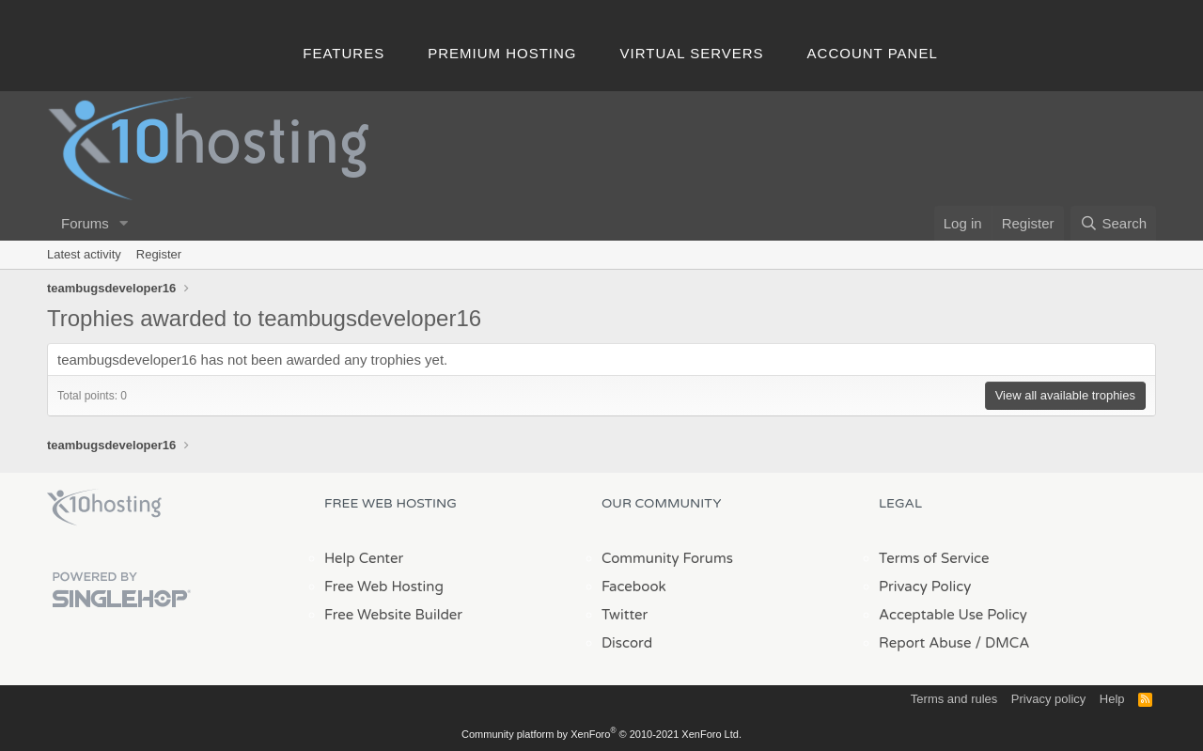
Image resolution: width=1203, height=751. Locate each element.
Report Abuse (925, 642)
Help (1112, 699)
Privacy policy (1048, 699)
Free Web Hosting (384, 586)
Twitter (625, 614)
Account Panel (872, 53)
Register (158, 254)
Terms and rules (954, 699)
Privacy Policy (925, 586)
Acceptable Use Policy (953, 614)
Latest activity (84, 254)
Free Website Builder (393, 614)
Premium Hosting (502, 53)
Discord (627, 642)
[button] (124, 223)
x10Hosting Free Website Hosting (104, 507)
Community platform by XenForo (601, 734)
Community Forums (667, 558)
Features (343, 53)
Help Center (363, 558)
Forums (85, 223)
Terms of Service (934, 558)
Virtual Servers (692, 53)
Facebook (634, 586)
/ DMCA (1002, 642)
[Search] (1113, 223)
